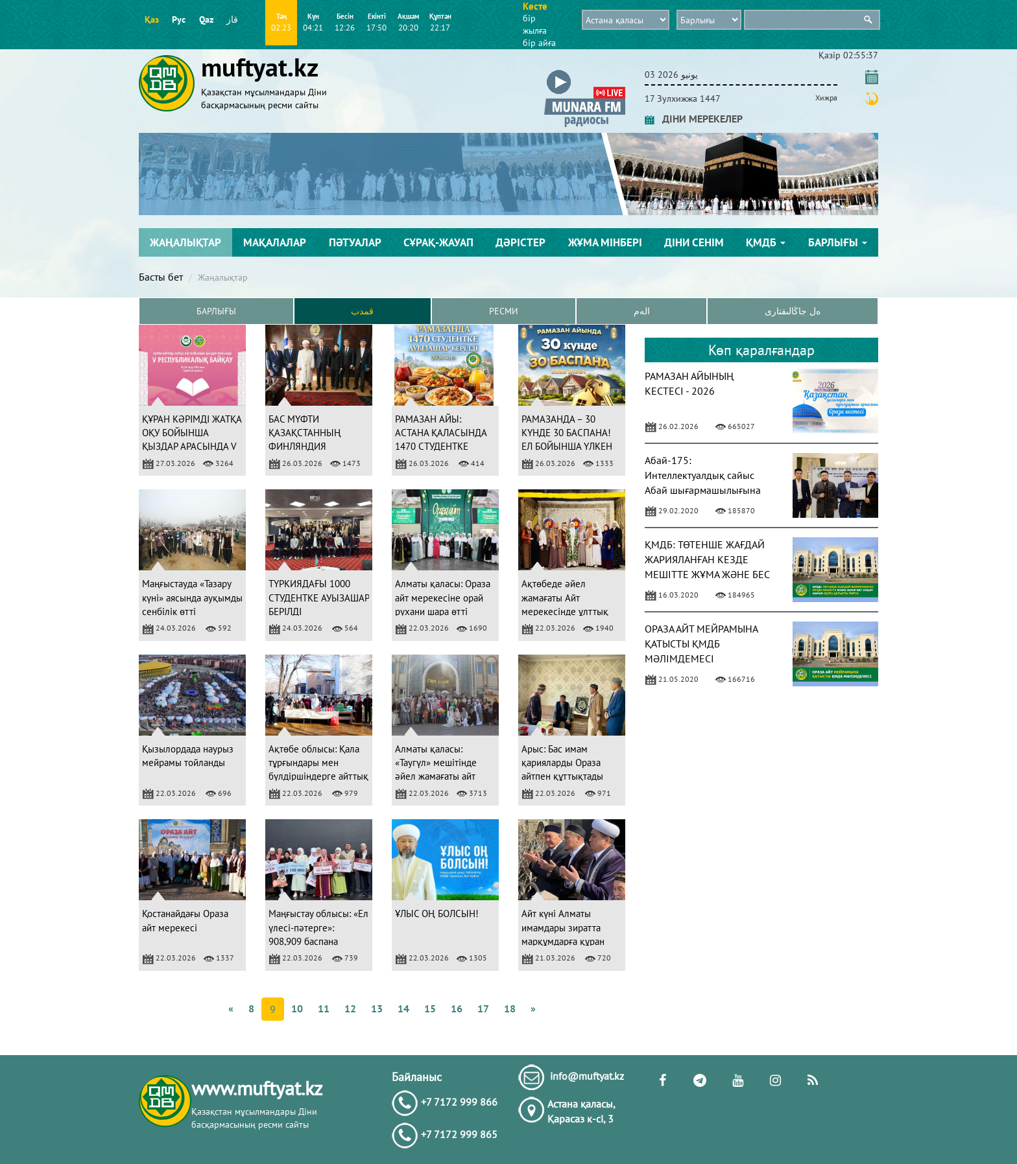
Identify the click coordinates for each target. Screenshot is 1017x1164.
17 (483, 1008)
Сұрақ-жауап (438, 242)
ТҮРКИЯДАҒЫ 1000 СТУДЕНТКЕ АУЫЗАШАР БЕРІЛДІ (319, 597)
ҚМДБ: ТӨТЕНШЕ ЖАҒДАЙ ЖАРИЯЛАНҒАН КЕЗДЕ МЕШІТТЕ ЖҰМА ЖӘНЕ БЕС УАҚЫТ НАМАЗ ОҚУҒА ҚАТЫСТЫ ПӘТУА (707, 574)
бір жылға (535, 24)
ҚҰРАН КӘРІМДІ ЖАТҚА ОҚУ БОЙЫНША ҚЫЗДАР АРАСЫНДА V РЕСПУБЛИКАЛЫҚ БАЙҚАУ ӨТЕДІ (191, 447)
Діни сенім (694, 242)
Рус (178, 19)
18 (510, 1008)
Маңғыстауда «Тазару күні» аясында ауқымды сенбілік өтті (192, 597)
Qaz (206, 19)
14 (403, 1008)
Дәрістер (520, 242)
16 (456, 1008)
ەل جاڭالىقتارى (792, 311)
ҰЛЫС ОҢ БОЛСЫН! (437, 913)
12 (350, 1008)
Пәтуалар (355, 242)
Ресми (503, 311)
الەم (642, 311)
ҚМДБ (765, 242)
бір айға (539, 43)
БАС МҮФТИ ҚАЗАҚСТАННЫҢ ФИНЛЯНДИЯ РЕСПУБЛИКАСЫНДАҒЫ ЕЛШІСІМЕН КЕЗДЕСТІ (319, 447)
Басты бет (161, 276)
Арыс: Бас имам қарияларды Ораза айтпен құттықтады (562, 763)
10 (297, 1008)
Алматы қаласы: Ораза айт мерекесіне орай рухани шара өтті (442, 597)
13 (377, 1008)
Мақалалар (274, 242)
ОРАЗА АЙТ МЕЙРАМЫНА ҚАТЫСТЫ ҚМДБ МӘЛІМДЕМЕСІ (701, 643)
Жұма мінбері (605, 242)
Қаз (152, 19)
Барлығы (837, 242)
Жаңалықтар (185, 242)
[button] (584, 72)
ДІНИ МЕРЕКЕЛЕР (694, 118)
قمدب (362, 311)
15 (430, 1008)
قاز (232, 19)
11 (323, 1008)
